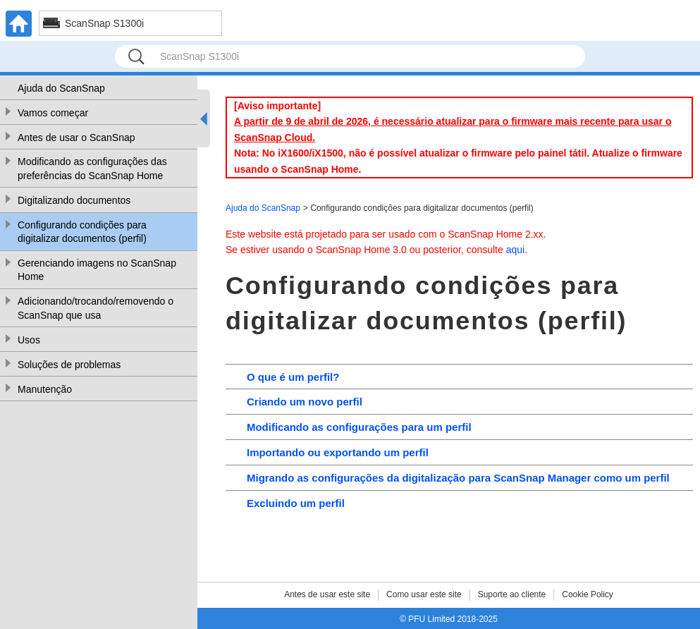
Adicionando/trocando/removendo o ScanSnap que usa (95, 308)
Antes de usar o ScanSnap (76, 137)
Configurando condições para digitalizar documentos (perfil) (82, 232)
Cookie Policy (587, 594)
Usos (29, 340)
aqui (515, 249)
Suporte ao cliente (512, 594)
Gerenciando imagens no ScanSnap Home (97, 270)
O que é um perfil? (293, 377)
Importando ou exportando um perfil (338, 452)
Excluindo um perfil (296, 503)
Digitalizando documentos (74, 200)
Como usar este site (424, 594)
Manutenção (45, 389)
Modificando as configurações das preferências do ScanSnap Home (92, 168)
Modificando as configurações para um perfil (359, 427)
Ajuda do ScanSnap (61, 88)
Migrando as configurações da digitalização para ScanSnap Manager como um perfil (458, 478)
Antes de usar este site (327, 594)
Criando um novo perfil (304, 402)
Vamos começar (53, 112)
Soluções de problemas (69, 364)
